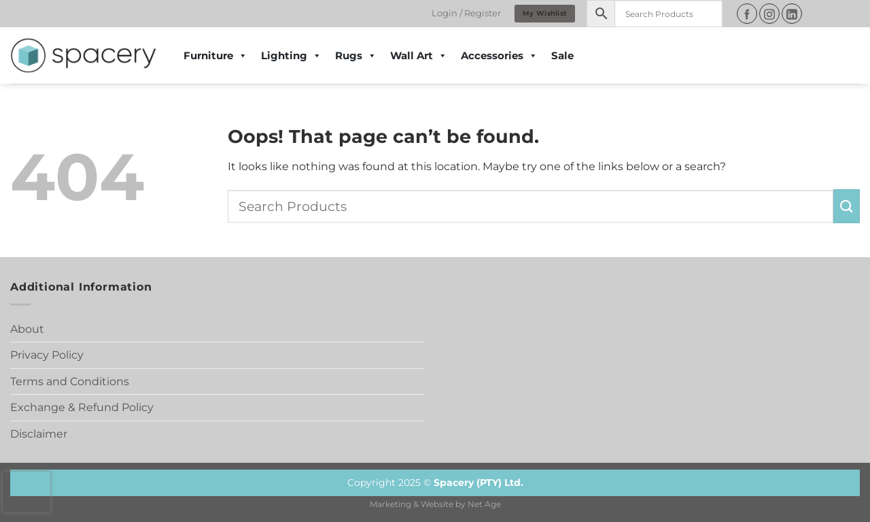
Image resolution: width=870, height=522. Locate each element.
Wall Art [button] (418, 55)
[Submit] (846, 206)
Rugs (356, 55)
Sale (562, 55)
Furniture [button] (215, 55)
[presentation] (26, 492)
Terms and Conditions (69, 381)
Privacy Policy (47, 354)
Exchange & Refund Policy (82, 407)
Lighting (291, 55)
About (27, 329)
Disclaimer (38, 433)
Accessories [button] (499, 55)
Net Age (484, 504)
